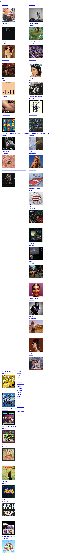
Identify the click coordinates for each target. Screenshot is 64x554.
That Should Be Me (33, 298)
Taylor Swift (31, 25)
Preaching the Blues (6, 371)
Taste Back (31, 243)
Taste (30, 151)
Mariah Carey (4, 43)
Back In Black (5, 23)
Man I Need (32, 5)
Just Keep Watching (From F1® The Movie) (39, 133)
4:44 (3, 78)
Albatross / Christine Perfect (8, 536)
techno (18, 405)
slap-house (19, 390)
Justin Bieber (31, 300)
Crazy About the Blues (7, 389)
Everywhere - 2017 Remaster (36, 224)
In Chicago (4, 481)
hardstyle (19, 392)
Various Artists (4, 135)
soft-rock (19, 373)
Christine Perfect (5, 538)
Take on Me (32, 78)
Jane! (30, 206)
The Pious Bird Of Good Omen (9, 463)
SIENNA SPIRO (32, 336)
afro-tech (19, 400)
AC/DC (3, 25)
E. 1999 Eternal (5, 60)
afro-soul (19, 371)
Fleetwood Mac (32, 98)
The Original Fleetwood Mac (8, 518)
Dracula (31, 261)
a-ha (30, 80)
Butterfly (4, 41)
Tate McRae (31, 135)
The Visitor (31, 334)
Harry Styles (31, 245)
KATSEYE (31, 355)
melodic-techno (20, 409)
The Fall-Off (5, 5)
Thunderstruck (32, 170)
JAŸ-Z (3, 80)
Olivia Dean (31, 281)
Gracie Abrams (32, 61)
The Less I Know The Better (35, 41)
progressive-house (21, 402)
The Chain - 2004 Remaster (35, 96)
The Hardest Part (33, 279)
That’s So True (32, 60)
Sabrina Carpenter (32, 153)
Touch (30, 353)
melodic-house (20, 407)
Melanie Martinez (5, 153)
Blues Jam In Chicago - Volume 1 (9, 408)
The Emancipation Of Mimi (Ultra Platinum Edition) (14, 170)
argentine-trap (20, 411)
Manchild (31, 316)
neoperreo (19, 382)
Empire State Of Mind (34, 188)
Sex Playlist (4, 96)
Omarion (3, 98)
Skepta (3, 116)
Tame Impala (31, 43)
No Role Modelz (33, 115)
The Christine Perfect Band (7, 501)
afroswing (19, 388)
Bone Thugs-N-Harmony (6, 61)
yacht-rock (19, 375)
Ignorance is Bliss (6, 115)
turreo (18, 379)
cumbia (19, 394)
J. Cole (30, 116)
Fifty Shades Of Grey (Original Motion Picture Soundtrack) (15, 133)
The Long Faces (32, 208)
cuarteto (19, 396)
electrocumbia (20, 384)
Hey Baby (4, 499)
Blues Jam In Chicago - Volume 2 (9, 426)
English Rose (5, 444)
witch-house (20, 377)
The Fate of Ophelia (33, 23)
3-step (18, 398)
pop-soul (19, 386)
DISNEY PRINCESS (7, 151)
